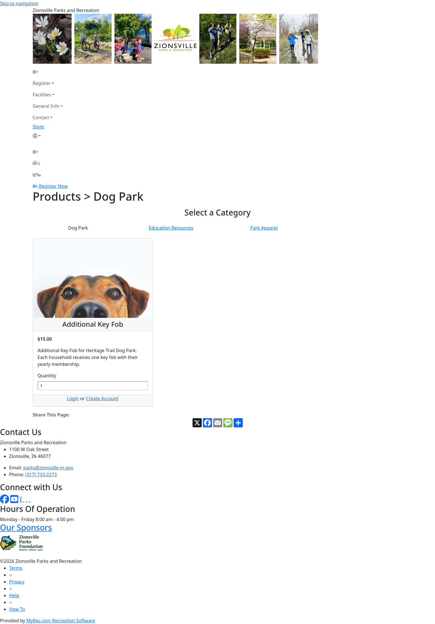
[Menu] (37, 174)
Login (73, 398)
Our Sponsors (26, 527)
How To (17, 609)
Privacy (16, 582)
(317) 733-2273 (41, 474)
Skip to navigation (19, 3)
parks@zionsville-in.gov (48, 467)
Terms (15, 568)
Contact (41, 117)
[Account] (48, 135)
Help (14, 595)
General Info (46, 106)
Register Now (53, 186)
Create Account (102, 398)
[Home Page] (48, 71)
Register (41, 83)
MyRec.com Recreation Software (60, 620)
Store (38, 126)
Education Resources (171, 228)
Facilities (42, 94)
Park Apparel (264, 228)
